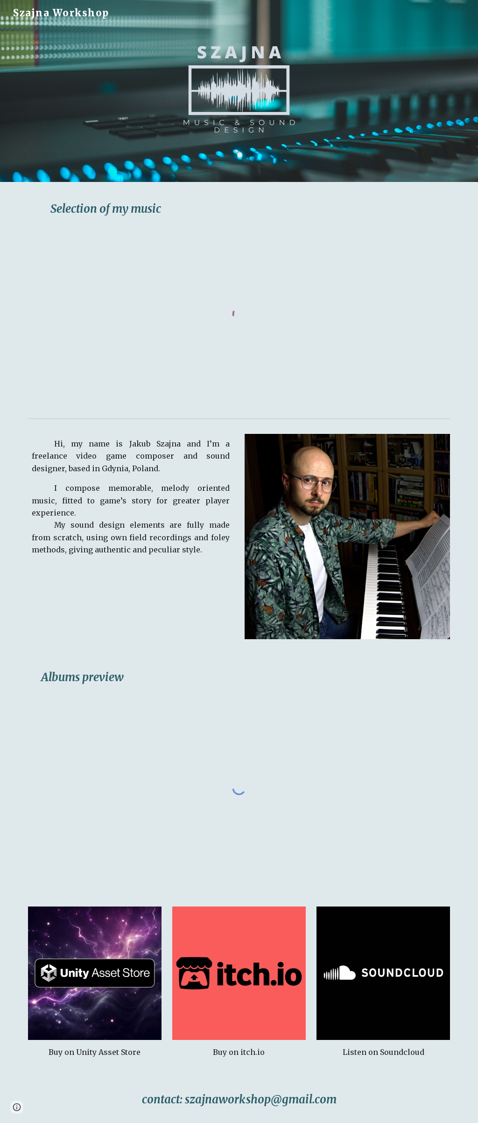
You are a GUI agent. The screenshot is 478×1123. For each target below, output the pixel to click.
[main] (239, 209)
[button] (16, 1107)
